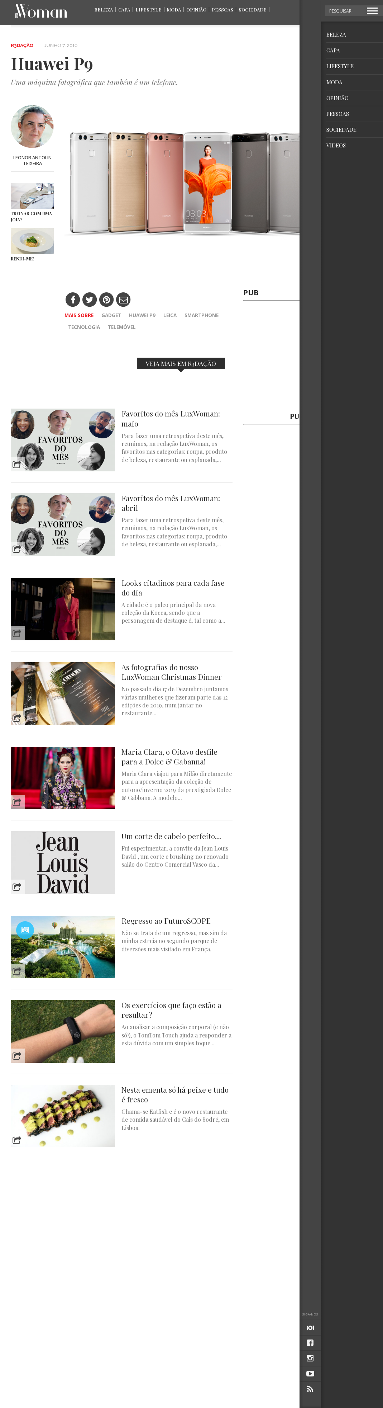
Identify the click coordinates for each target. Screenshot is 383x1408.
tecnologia (84, 327)
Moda (174, 9)
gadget (111, 315)
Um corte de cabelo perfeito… (171, 836)
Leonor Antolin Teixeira (32, 160)
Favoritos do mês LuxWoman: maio (170, 418)
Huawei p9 (142, 315)
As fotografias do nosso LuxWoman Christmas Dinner (171, 672)
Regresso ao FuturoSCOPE (166, 921)
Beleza (103, 9)
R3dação (22, 45)
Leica (170, 315)
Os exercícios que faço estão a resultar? (171, 1009)
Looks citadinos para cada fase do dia (173, 587)
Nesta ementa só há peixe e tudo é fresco (175, 1094)
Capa (124, 9)
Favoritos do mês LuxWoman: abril (170, 503)
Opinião (196, 9)
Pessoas (222, 9)
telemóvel (122, 327)
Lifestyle (148, 9)
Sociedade (253, 9)
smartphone (202, 315)
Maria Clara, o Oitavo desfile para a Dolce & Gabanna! (169, 756)
